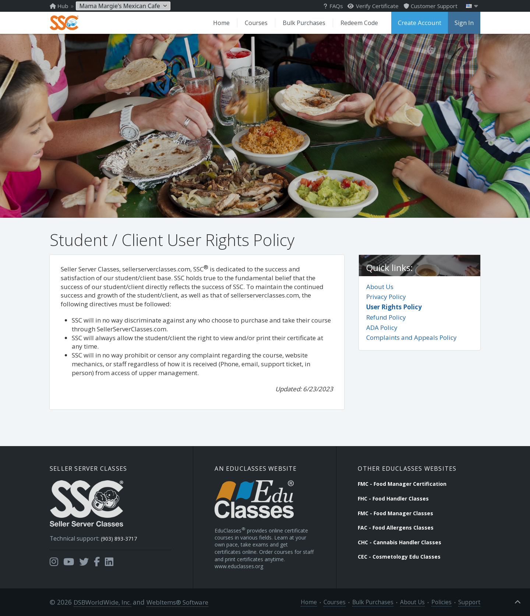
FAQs (333, 6)
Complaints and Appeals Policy (411, 337)
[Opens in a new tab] (54, 559)
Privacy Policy (386, 296)
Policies (446, 601)
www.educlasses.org (239, 565)
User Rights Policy (394, 306)
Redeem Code (360, 23)
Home (224, 23)
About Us (379, 286)
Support (471, 601)
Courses (258, 23)
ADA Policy (382, 327)
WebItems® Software (175, 602)
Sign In (464, 23)
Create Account (420, 23)
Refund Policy (386, 317)
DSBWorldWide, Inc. (101, 602)
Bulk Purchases (306, 23)
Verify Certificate (373, 6)
